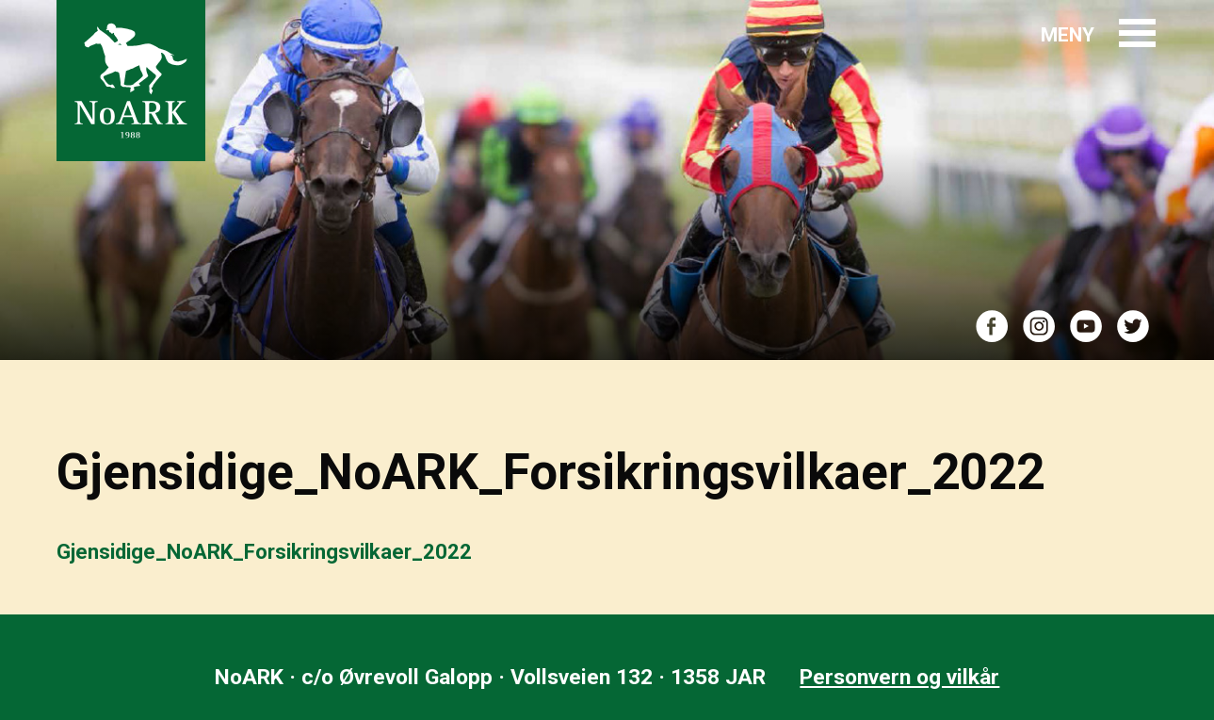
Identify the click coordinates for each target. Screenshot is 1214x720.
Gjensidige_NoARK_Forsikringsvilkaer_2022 (264, 552)
